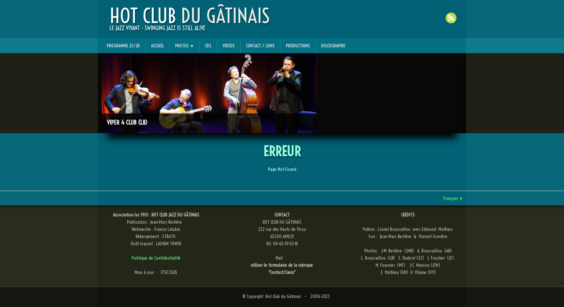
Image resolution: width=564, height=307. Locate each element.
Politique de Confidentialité (156, 258)
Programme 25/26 (123, 45)
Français (453, 198)
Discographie (333, 45)
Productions (298, 45)
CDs (208, 45)
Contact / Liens (260, 45)
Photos (184, 45)
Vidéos (229, 45)
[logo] (189, 22)
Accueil (157, 45)
